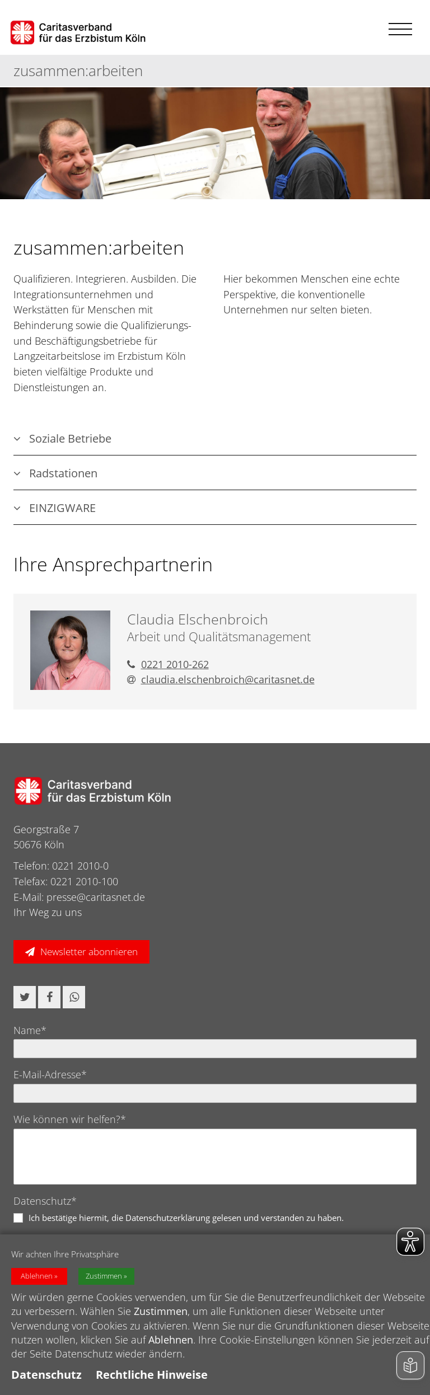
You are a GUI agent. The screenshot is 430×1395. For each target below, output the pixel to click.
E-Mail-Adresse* (50, 1074)
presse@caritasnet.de (95, 897)
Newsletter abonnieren (89, 951)
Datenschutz (46, 1374)
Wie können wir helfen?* (69, 1119)
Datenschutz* (45, 1201)
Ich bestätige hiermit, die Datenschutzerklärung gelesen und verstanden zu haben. (186, 1217)
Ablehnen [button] (37, 1276)
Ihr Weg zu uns (47, 912)
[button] (24, 997)
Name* (29, 1030)
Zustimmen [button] (104, 1276)
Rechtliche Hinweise (152, 1374)
